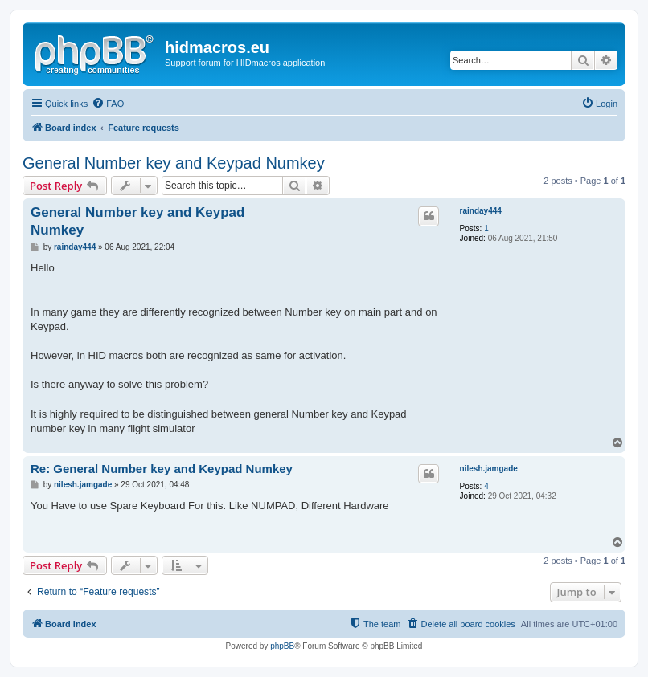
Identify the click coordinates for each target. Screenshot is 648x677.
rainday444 (481, 210)
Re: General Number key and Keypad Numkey (162, 468)
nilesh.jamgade (489, 468)
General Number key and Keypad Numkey (174, 163)
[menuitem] (108, 103)
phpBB (282, 646)
